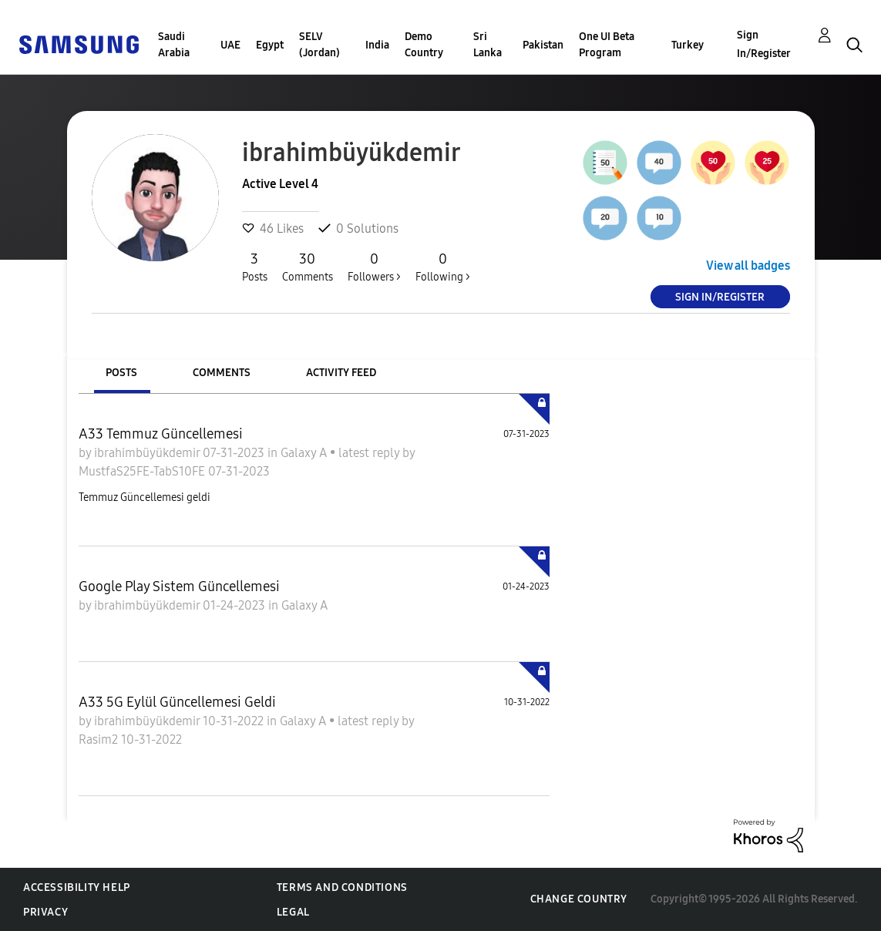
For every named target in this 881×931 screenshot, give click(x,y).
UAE (230, 45)
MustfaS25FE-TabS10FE (143, 471)
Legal (293, 912)
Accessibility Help (76, 887)
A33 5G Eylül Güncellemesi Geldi (177, 702)
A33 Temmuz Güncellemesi (161, 433)
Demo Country (424, 44)
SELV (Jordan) (319, 44)
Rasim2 (100, 739)
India (377, 45)
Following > (442, 267)
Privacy (45, 912)
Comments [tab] (222, 372)
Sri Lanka (487, 44)
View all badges (748, 265)
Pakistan (543, 45)
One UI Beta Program (606, 44)
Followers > (374, 267)
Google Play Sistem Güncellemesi (179, 586)
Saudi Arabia (174, 44)
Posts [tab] (121, 372)
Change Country (578, 899)
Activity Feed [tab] (341, 372)
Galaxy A (305, 452)
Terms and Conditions (342, 887)
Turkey (687, 45)
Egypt (270, 45)
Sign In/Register (764, 44)
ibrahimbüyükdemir (148, 452)
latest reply (370, 452)
